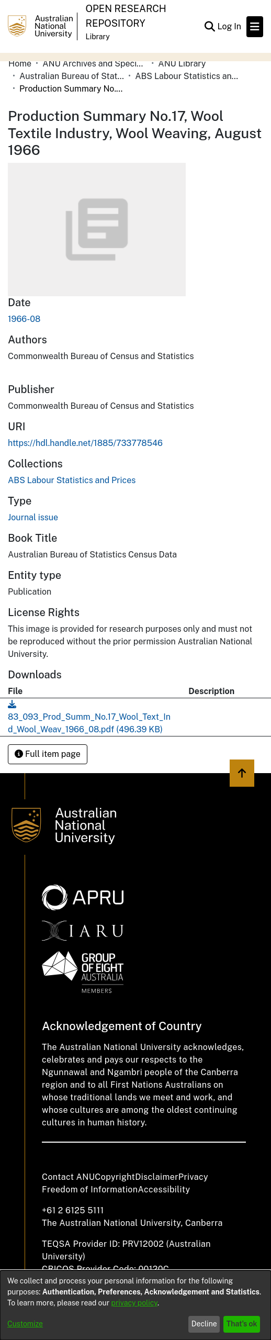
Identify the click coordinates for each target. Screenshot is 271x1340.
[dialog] (135, 1305)
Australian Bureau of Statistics (71, 76)
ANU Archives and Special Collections (94, 64)
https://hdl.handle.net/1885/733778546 (85, 443)
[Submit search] (209, 26)
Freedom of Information (90, 1189)
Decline (204, 1324)
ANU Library (182, 64)
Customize (25, 1324)
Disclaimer (156, 1177)
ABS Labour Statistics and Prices (187, 76)
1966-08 (24, 319)
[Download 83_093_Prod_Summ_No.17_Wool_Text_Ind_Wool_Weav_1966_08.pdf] (89, 716)
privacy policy (134, 1303)
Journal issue (33, 517)
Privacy (193, 1177)
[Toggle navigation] (254, 26)
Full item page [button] (48, 754)
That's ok (242, 1324)
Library (98, 36)
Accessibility (164, 1189)
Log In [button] (229, 26)
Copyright (115, 1177)
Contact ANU (68, 1177)
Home (19, 64)
